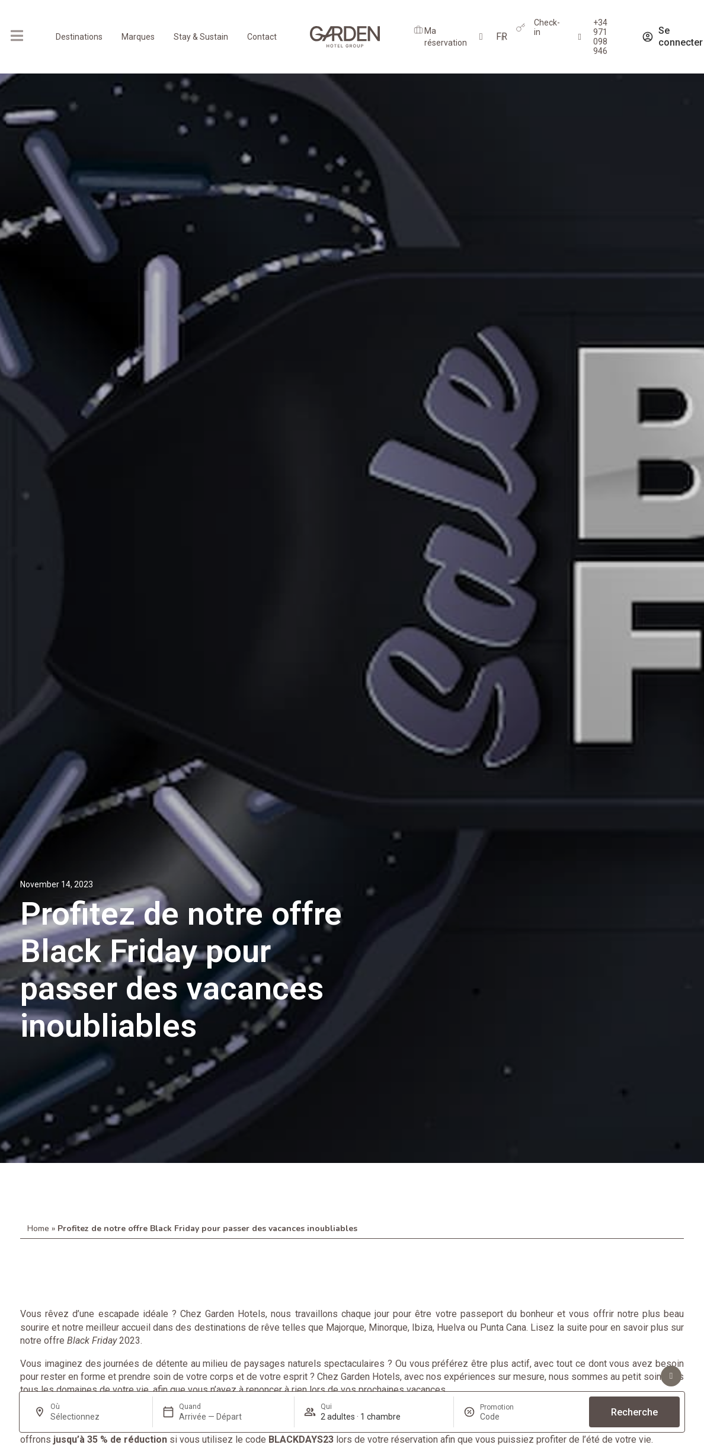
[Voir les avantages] (671, 1376)
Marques (138, 36)
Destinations (79, 36)
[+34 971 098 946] (579, 37)
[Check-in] (520, 27)
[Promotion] (508, 1416)
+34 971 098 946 (600, 37)
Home (38, 1228)
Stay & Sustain (201, 36)
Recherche (634, 1412)
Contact (262, 36)
